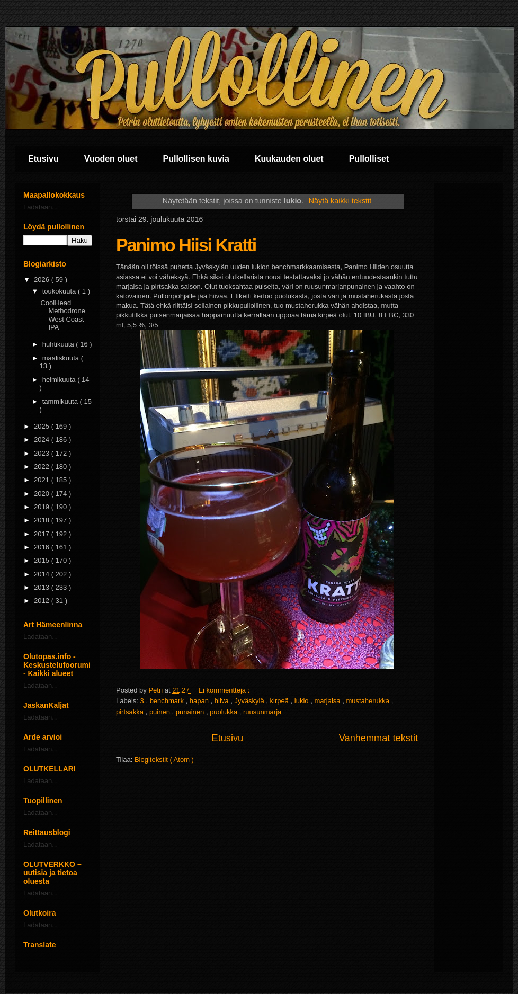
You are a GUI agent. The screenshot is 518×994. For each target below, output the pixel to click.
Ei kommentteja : (224, 690)
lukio (302, 701)
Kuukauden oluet (289, 158)
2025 (42, 426)
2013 (42, 587)
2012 (42, 601)
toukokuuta (60, 291)
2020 (42, 494)
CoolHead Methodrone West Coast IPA (62, 315)
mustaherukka (368, 701)
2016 (42, 547)
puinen (160, 712)
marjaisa (328, 701)
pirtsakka (131, 712)
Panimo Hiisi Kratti (186, 245)
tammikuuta (61, 401)
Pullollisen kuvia (196, 158)
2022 (42, 467)
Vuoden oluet (111, 158)
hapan (200, 701)
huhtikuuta (59, 344)
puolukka (224, 712)
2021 (42, 480)
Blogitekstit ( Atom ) (164, 760)
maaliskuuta (61, 358)
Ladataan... (40, 207)
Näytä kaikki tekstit (340, 201)
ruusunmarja (262, 712)
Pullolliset (369, 158)
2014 (42, 574)
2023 (42, 453)
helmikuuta (59, 380)
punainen (191, 712)
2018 (42, 520)
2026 (42, 279)
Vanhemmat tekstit (378, 738)
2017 (42, 534)
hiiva (222, 701)
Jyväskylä (250, 701)
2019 (42, 507)
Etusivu (43, 158)
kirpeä (280, 701)
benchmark (168, 701)
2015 (42, 560)
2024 (42, 439)
